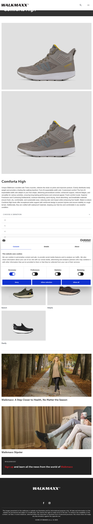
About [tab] (77, 246)
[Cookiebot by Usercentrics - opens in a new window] (82, 240)
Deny (17, 282)
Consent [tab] (16, 246)
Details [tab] (46, 246)
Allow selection (46, 282)
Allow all (76, 282)
